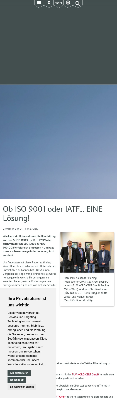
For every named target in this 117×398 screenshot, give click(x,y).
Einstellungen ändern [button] (22, 386)
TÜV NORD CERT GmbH (85, 374)
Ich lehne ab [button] (17, 379)
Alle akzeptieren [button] (19, 372)
